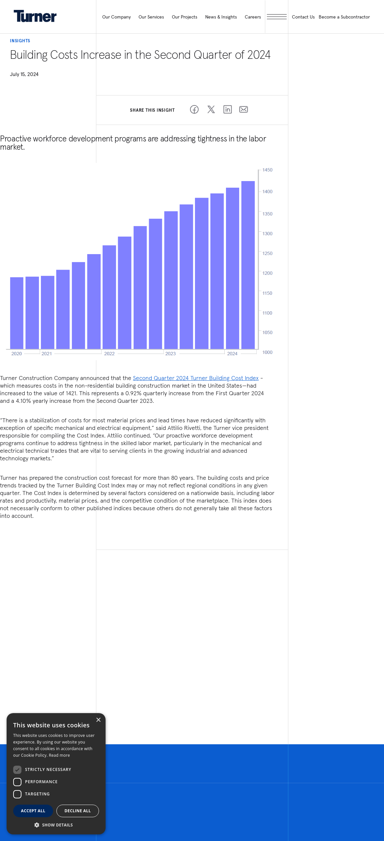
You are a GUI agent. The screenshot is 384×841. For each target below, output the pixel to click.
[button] (56, 825)
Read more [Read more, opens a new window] (59, 755)
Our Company (116, 17)
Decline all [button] (78, 811)
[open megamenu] (276, 16)
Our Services (151, 17)
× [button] (98, 720)
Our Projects (184, 17)
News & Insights (221, 17)
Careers (253, 17)
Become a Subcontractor (344, 17)
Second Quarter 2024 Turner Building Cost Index (196, 378)
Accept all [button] (33, 811)
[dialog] (56, 773)
